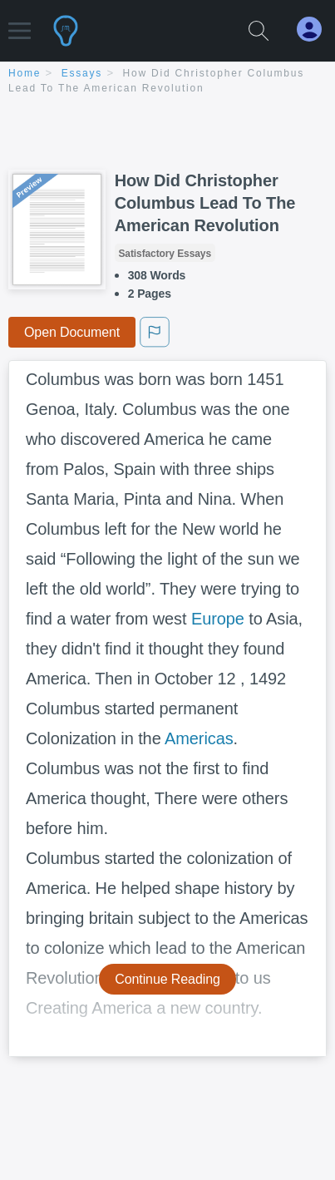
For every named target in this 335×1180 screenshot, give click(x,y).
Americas (199, 738)
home (24, 73)
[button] (19, 23)
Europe (217, 619)
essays (82, 73)
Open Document (72, 332)
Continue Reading (167, 979)
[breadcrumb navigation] (167, 81)
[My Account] (316, 29)
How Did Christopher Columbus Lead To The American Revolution (205, 203)
